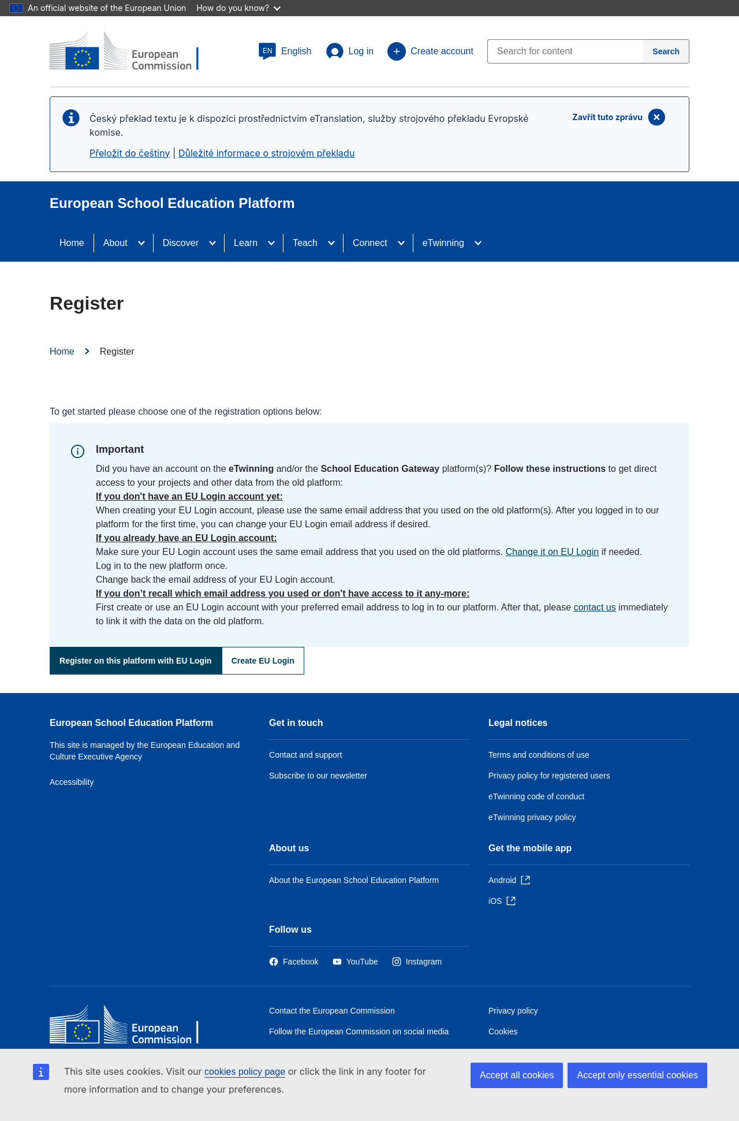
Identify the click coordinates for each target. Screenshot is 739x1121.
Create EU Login (263, 660)
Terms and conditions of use (538, 754)
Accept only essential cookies (637, 1075)
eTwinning (443, 243)
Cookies (503, 1031)
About (115, 243)
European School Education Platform (131, 723)
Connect (370, 243)
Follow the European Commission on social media (359, 1031)
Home (71, 243)
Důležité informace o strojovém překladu (266, 153)
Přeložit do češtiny (129, 153)
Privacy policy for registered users (549, 775)
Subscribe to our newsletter (318, 775)
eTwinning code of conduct (536, 796)
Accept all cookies (517, 1075)
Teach (305, 243)
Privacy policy (513, 1010)
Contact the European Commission (332, 1010)
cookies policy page (244, 1072)
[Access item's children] (145, 243)
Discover (181, 243)
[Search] (666, 51)
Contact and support (305, 754)
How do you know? (238, 8)
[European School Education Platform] (133, 52)
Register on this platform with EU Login (135, 660)
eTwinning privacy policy (532, 817)
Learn (245, 243)
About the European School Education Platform (354, 880)
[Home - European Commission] (133, 1027)
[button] (285, 51)
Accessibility (72, 782)
